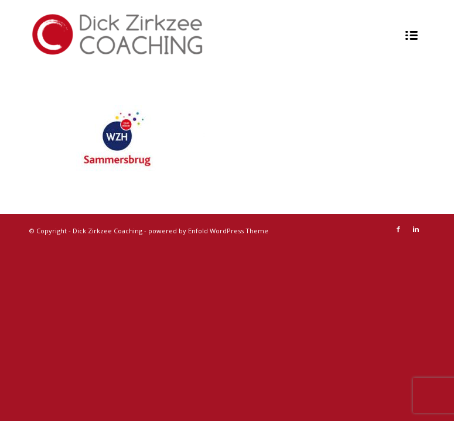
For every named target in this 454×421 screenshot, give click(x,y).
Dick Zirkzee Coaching (107, 230)
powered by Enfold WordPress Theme (208, 230)
